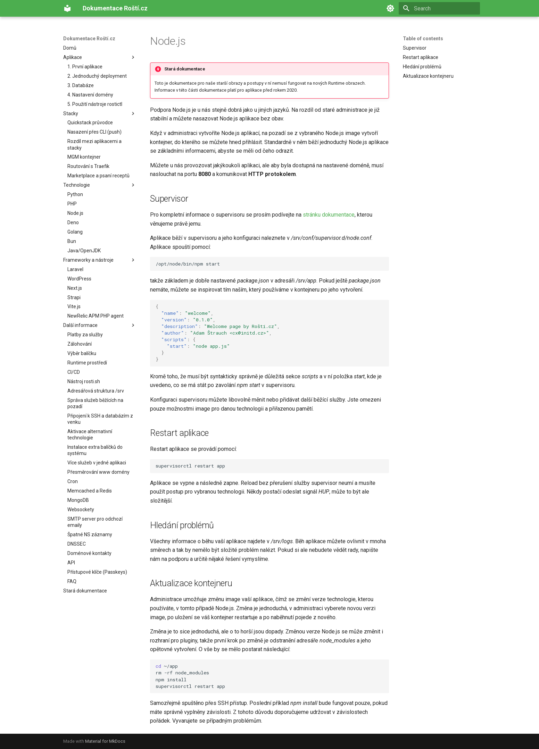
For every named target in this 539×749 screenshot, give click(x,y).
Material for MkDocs (105, 741)
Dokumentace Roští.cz (89, 38)
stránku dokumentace (329, 214)
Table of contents (423, 38)
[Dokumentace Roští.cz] (67, 8)
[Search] (439, 8)
